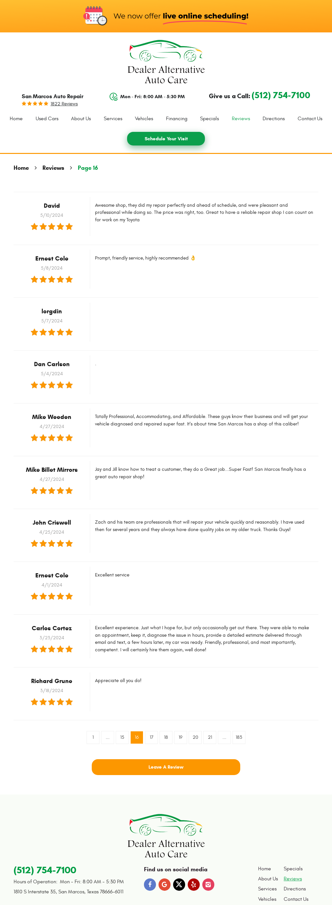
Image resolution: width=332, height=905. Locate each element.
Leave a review (166, 767)
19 (181, 737)
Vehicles (144, 119)
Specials (209, 119)
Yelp (194, 884)
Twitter (179, 884)
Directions (274, 119)
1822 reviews (64, 103)
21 (210, 737)
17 (151, 737)
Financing (176, 119)
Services (113, 119)
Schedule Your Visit (166, 139)
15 (122, 737)
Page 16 (88, 167)
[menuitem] (16, 119)
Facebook (150, 884)
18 (166, 737)
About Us (81, 119)
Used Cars (47, 119)
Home (16, 119)
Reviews (241, 119)
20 (195, 737)
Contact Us (310, 119)
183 (239, 737)
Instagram (208, 884)
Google (165, 884)
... (108, 737)
